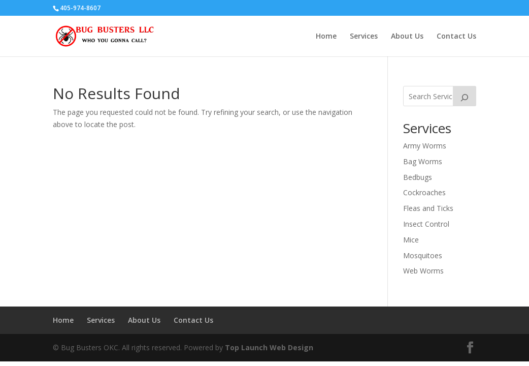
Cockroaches (424, 192)
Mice (411, 240)
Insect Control (426, 224)
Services (364, 37)
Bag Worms (422, 161)
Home (326, 37)
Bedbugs (417, 177)
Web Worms (423, 271)
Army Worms (424, 145)
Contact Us (456, 37)
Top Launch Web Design (269, 347)
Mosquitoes (422, 255)
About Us (407, 37)
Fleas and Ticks (428, 208)
